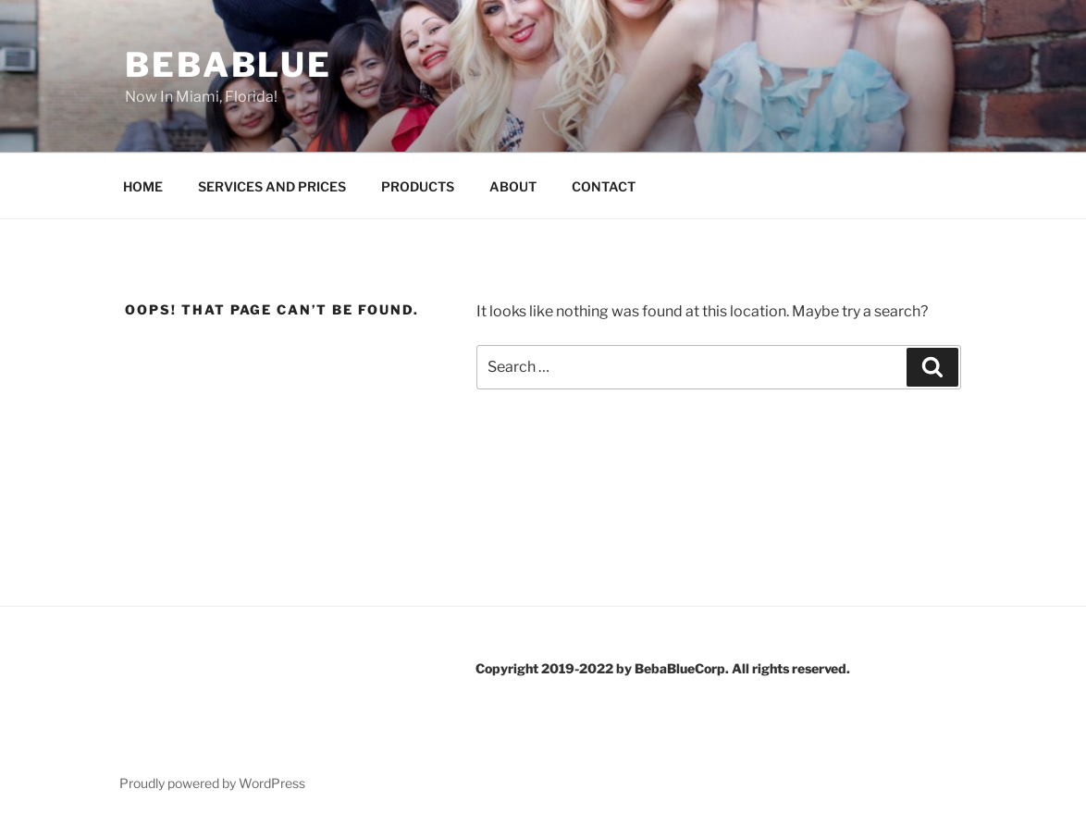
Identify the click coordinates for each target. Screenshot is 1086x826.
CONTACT (604, 186)
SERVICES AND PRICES (272, 186)
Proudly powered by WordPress (212, 783)
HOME (143, 186)
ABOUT (513, 186)
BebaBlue (228, 64)
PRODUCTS (417, 186)
